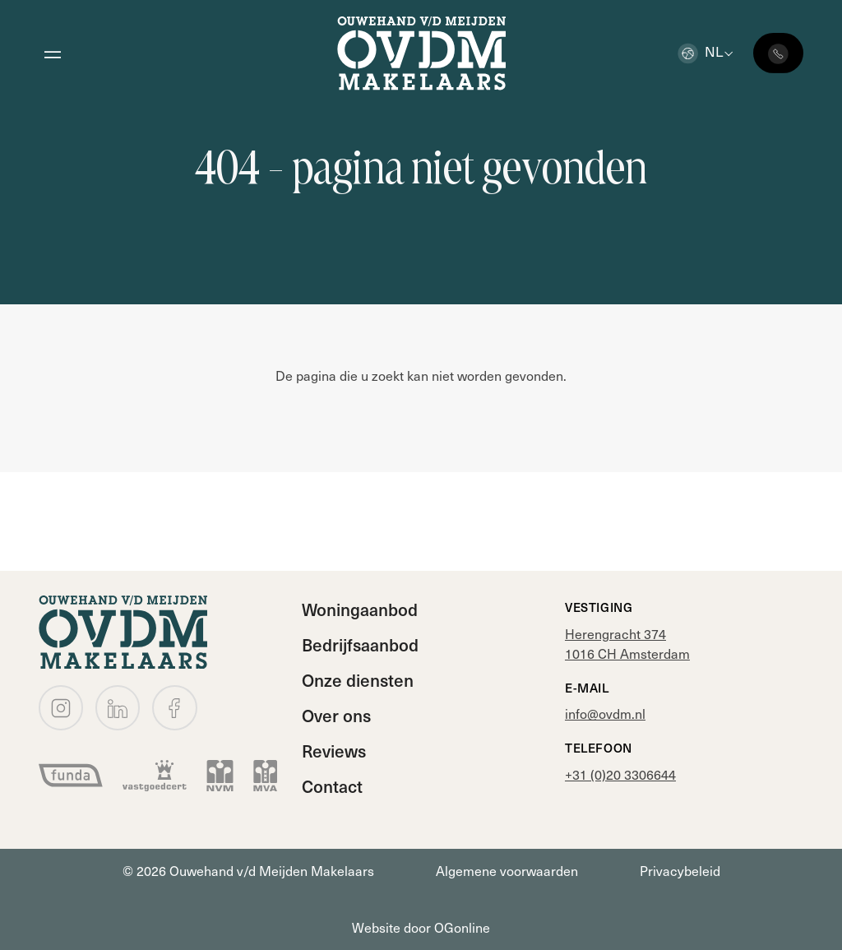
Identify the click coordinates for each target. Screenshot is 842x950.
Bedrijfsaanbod (360, 644)
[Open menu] (52, 53)
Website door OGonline (421, 927)
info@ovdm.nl (605, 713)
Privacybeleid (680, 870)
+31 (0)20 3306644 (620, 774)
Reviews (334, 750)
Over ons (336, 715)
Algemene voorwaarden (507, 870)
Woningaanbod (360, 609)
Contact (332, 786)
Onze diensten (358, 680)
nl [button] (700, 51)
